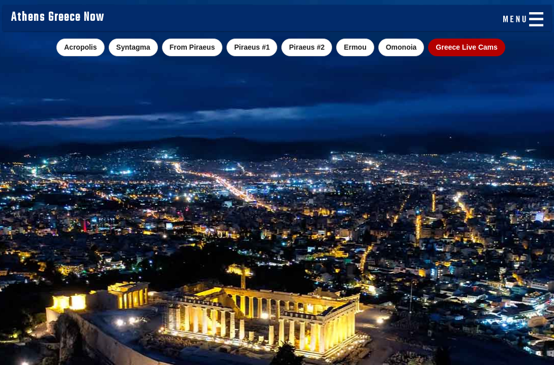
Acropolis (80, 47)
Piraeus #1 (252, 47)
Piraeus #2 (306, 47)
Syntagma (133, 47)
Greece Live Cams (466, 47)
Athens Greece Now (57, 17)
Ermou (355, 47)
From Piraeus (192, 47)
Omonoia (401, 47)
